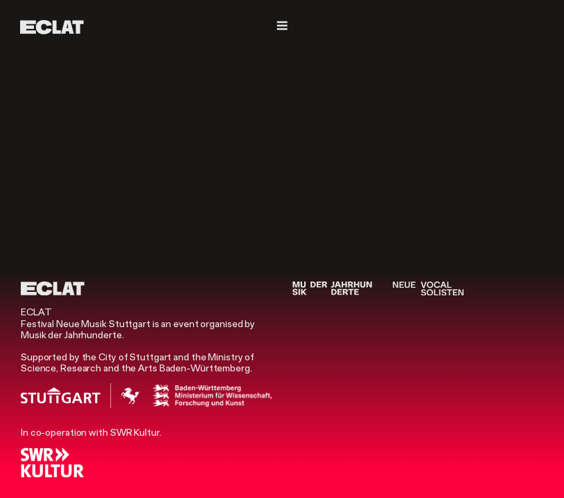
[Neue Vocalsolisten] (428, 288)
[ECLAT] (52, 27)
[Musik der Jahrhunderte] (332, 288)
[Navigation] (282, 26)
